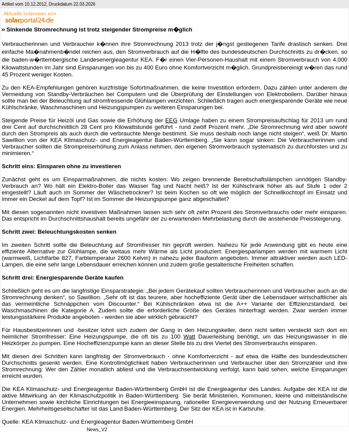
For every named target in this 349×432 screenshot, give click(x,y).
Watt (189, 336)
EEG (171, 120)
